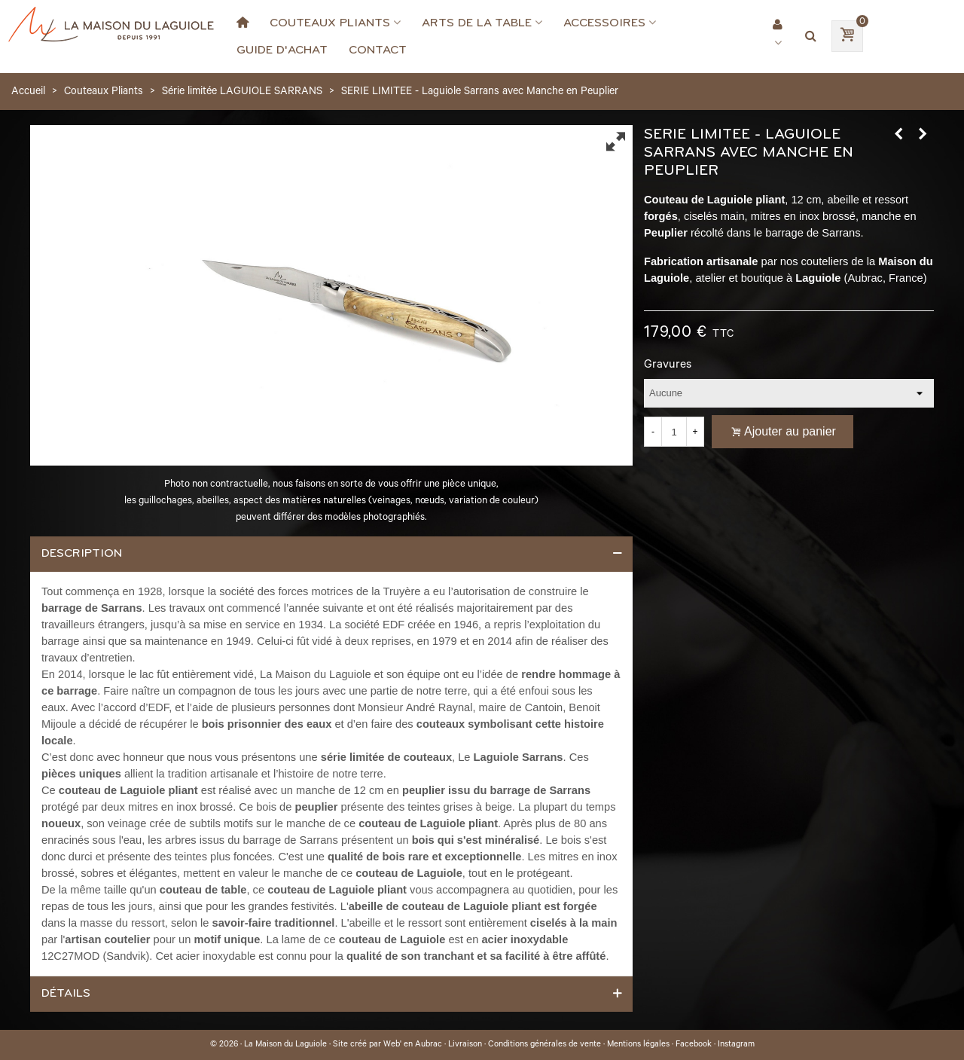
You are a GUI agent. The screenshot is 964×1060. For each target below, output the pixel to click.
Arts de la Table (477, 22)
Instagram (736, 1044)
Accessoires (604, 22)
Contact (378, 50)
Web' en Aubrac (412, 1044)
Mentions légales (638, 1044)
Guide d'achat (282, 50)
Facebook (694, 1044)
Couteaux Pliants (330, 22)
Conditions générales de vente (544, 1044)
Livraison (465, 1044)
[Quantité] (674, 432)
